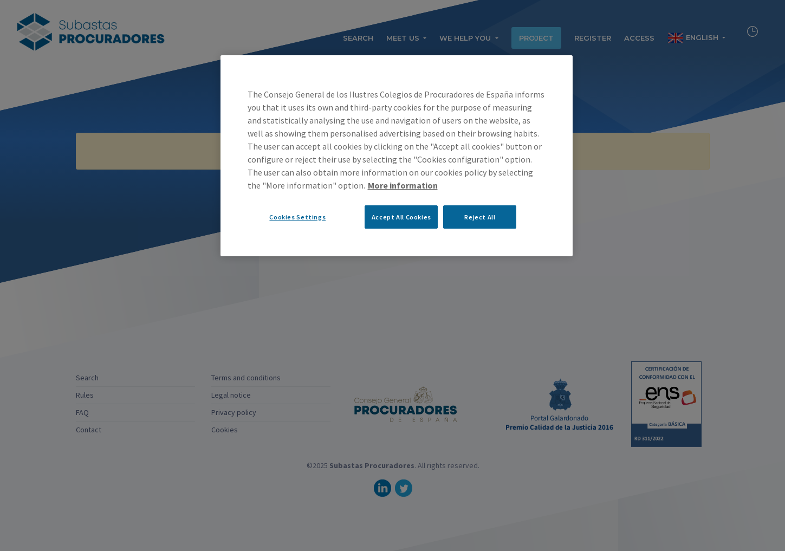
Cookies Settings (297, 217)
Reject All (479, 217)
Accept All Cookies (401, 217)
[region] (396, 155)
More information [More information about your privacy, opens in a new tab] (403, 185)
